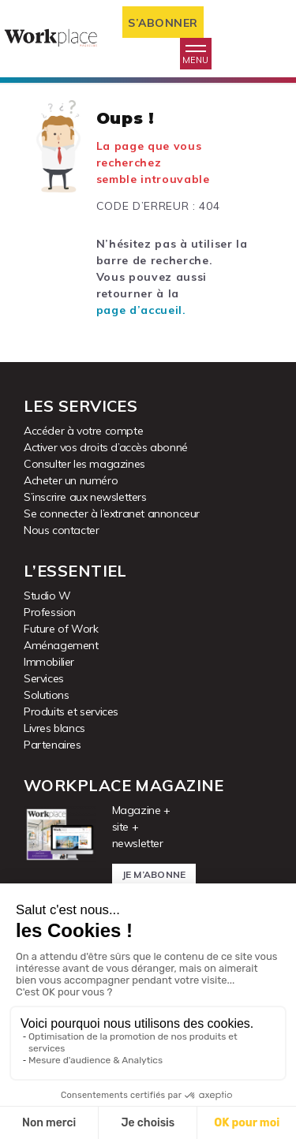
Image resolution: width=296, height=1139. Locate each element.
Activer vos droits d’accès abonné (106, 447)
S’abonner (163, 23)
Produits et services (71, 711)
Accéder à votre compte (83, 431)
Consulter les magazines (84, 464)
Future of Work (61, 629)
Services (44, 678)
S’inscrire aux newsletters (85, 497)
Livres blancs (54, 728)
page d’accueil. (141, 310)
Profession (50, 612)
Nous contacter (61, 530)
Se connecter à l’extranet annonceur (112, 513)
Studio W (47, 595)
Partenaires (52, 745)
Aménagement (61, 645)
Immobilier (49, 662)
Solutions (46, 695)
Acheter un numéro (71, 480)
